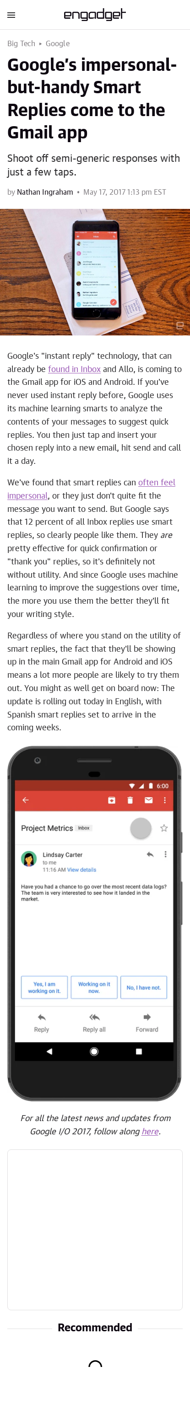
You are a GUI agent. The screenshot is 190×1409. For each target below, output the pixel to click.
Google (58, 44)
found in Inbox (74, 370)
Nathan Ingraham (45, 192)
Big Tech (21, 44)
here (149, 1132)
